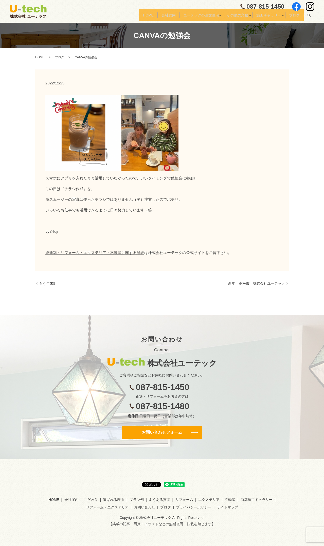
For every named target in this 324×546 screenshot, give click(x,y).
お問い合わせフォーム (162, 432)
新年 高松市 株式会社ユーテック (256, 283)
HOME (132, 17)
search (309, 17)
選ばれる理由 (113, 500)
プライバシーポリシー (193, 507)
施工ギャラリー (264, 17)
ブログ (293, 17)
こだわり (91, 500)
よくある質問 (159, 500)
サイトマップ (227, 507)
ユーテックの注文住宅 (191, 17)
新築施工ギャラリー (257, 500)
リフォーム (184, 500)
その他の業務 (230, 17)
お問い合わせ (144, 507)
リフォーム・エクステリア (107, 507)
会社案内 (155, 17)
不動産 (230, 500)
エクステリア (209, 500)
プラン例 (137, 500)
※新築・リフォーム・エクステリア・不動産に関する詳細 (94, 252)
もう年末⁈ (47, 283)
